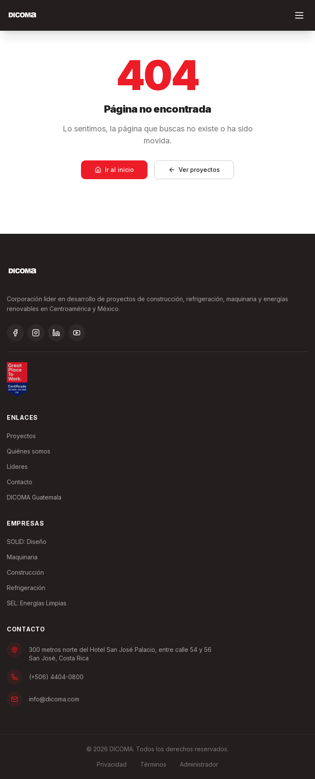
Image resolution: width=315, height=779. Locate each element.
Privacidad (112, 764)
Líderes (17, 466)
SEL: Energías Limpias (36, 603)
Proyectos (21, 435)
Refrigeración (26, 587)
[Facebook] (15, 332)
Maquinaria (22, 557)
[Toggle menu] (299, 15)
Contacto (19, 481)
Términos (153, 764)
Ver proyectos (194, 169)
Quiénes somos (28, 451)
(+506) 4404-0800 (45, 677)
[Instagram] (35, 332)
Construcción (25, 572)
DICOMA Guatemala (34, 497)
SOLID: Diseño (26, 541)
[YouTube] (76, 332)
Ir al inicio (114, 169)
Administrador (199, 764)
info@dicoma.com (43, 699)
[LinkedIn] (56, 332)
